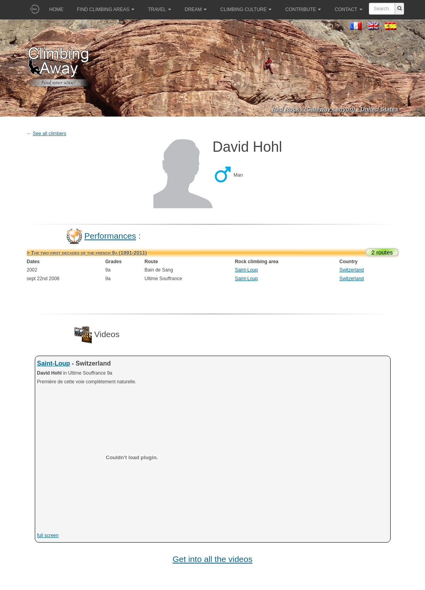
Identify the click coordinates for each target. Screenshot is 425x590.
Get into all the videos (213, 559)
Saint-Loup (246, 270)
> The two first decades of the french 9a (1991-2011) (87, 253)
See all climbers (49, 133)
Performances (110, 235)
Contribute (303, 9)
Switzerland (351, 270)
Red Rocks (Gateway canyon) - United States (335, 109)
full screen (48, 535)
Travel (159, 9)
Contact (348, 9)
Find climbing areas (106, 9)
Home (56, 9)
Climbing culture (246, 9)
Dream (196, 9)
